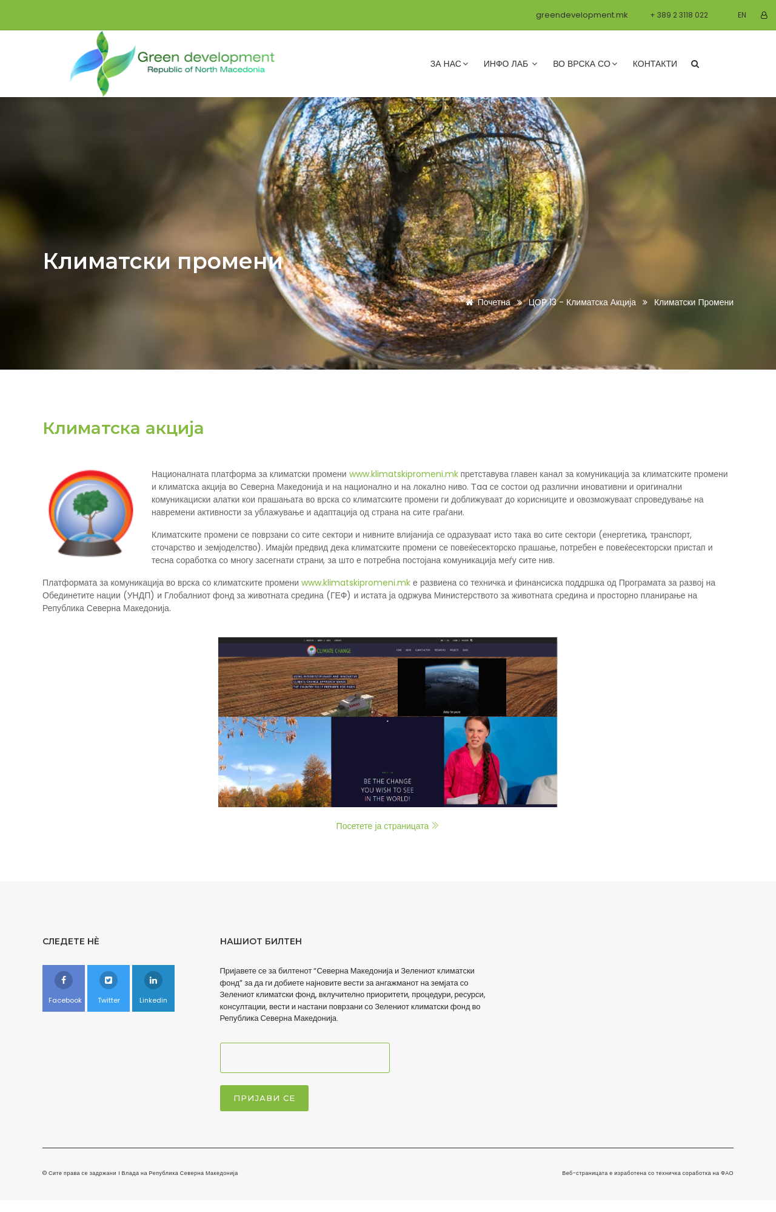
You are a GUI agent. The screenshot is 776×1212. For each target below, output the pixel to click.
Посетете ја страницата (388, 826)
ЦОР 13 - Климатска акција (583, 302)
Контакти (655, 64)
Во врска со (585, 64)
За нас (449, 64)
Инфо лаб (510, 64)
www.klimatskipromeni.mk (403, 474)
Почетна (485, 302)
